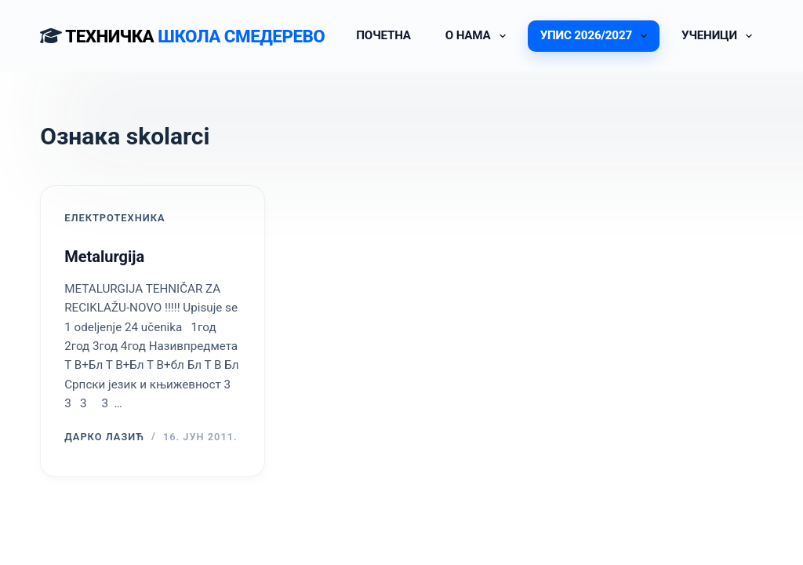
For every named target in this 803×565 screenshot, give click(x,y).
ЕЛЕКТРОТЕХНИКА (114, 218)
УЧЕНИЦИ (719, 36)
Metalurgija (104, 256)
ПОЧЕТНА (383, 35)
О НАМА (478, 36)
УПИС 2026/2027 (596, 36)
